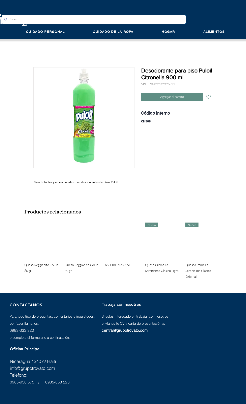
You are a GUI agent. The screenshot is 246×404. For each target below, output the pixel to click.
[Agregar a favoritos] (209, 97)
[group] (123, 251)
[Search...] (93, 19)
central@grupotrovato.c (122, 330)
